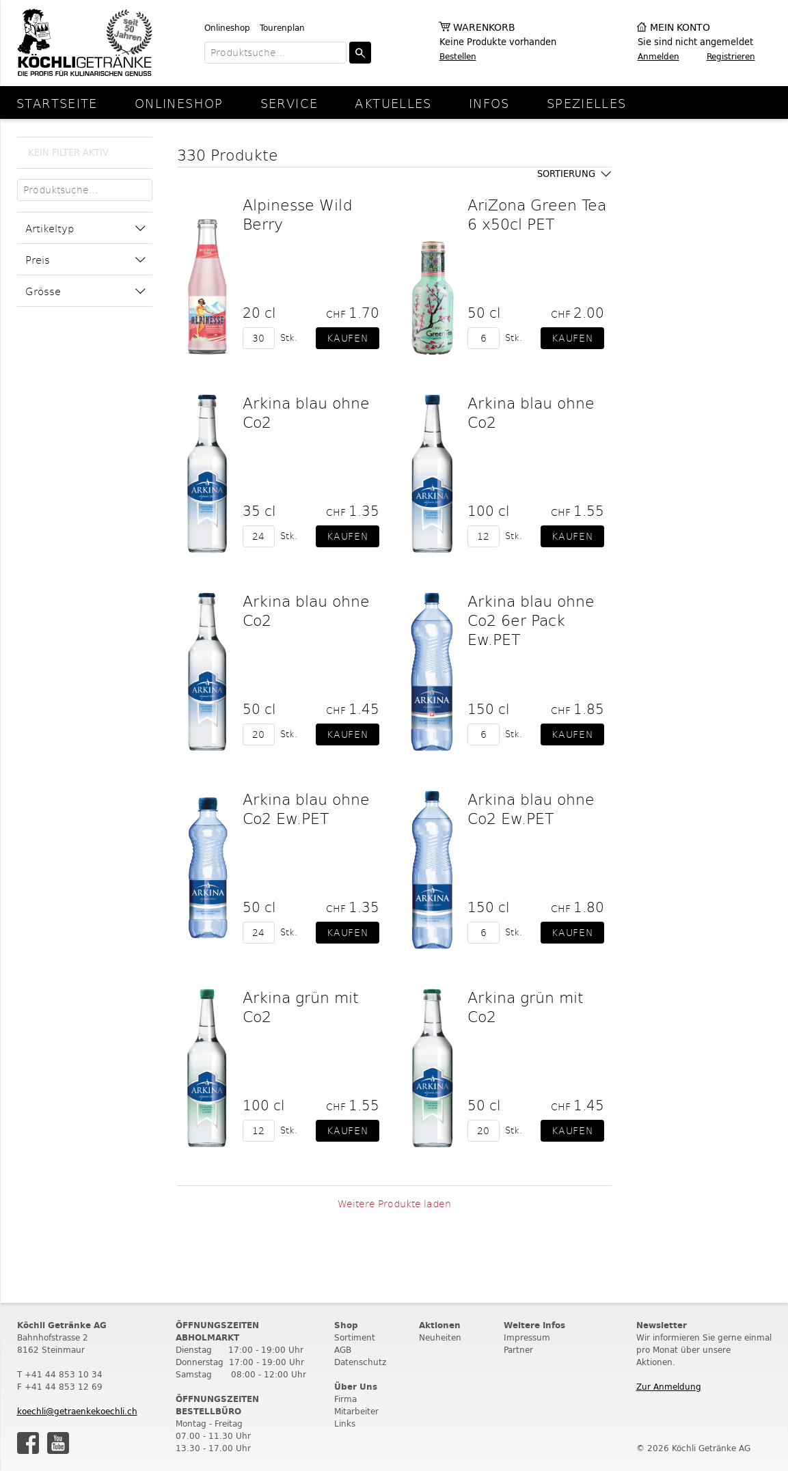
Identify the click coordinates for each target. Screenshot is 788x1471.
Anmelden (658, 56)
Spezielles (587, 102)
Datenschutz (360, 1362)
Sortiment (354, 1337)
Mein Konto (680, 27)
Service (289, 102)
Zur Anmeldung (668, 1386)
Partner (518, 1349)
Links (344, 1423)
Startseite (57, 102)
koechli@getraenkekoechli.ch (77, 1411)
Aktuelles (393, 102)
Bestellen (457, 56)
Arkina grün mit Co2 (301, 1006)
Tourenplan (282, 27)
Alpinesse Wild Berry (297, 214)
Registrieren (731, 56)
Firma (345, 1398)
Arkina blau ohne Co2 (306, 412)
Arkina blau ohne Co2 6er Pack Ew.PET (531, 619)
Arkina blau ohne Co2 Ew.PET (306, 808)
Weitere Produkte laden (394, 1203)
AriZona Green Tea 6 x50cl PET (536, 214)
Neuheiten (440, 1337)
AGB (342, 1349)
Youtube (58, 1443)
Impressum (527, 1337)
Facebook (28, 1443)
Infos (489, 102)
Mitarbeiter (356, 1411)
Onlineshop (227, 27)
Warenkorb (484, 27)
